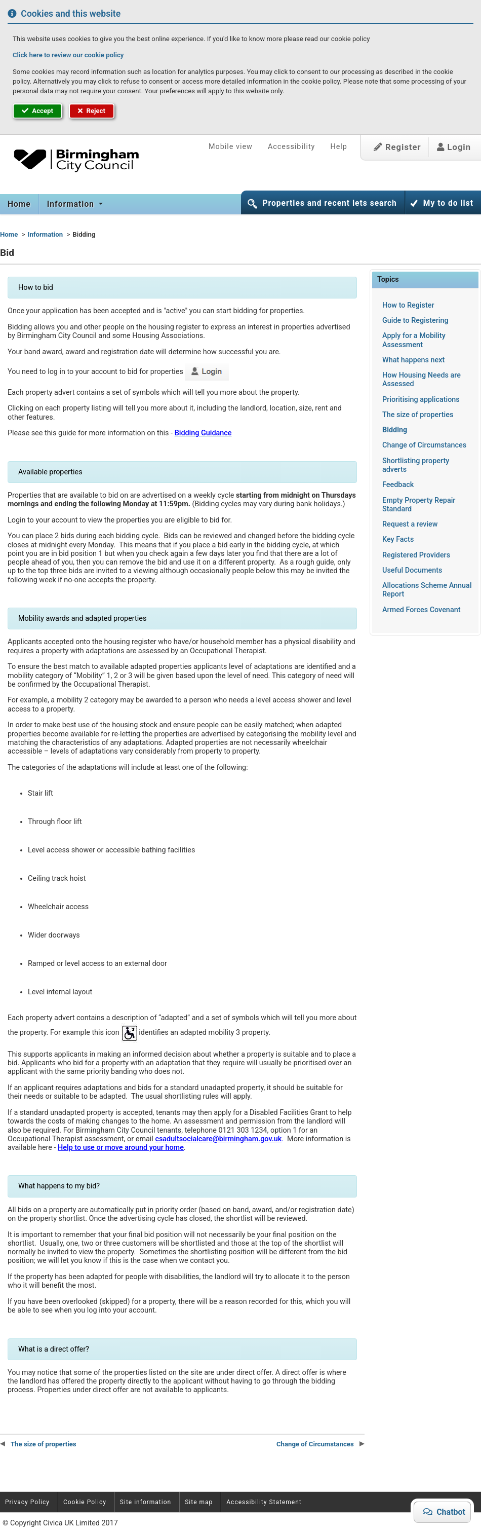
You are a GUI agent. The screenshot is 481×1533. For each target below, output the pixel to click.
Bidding (394, 430)
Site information (145, 1502)
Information (72, 204)
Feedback (398, 484)
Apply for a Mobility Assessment (414, 340)
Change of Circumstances (424, 445)
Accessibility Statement (263, 1502)
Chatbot (447, 1512)
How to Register (408, 305)
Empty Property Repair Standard (418, 504)
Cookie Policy (84, 1502)
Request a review (410, 524)
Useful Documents (412, 570)
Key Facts (398, 539)
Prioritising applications (421, 399)
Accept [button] (37, 111)
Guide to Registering (415, 320)
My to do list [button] (448, 203)
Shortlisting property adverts (415, 465)
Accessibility (291, 146)
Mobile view (231, 146)
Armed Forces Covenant (421, 610)
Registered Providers (416, 555)
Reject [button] (91, 111)
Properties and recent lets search (329, 203)
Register (397, 147)
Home (19, 204)
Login (454, 147)
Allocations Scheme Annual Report (427, 590)
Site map (199, 1502)
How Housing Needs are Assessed (421, 379)
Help (338, 146)
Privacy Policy (27, 1502)
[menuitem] (19, 204)
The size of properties (417, 414)
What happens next (413, 360)
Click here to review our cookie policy (68, 55)
